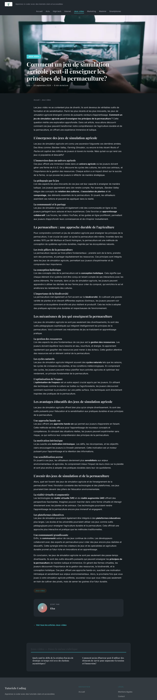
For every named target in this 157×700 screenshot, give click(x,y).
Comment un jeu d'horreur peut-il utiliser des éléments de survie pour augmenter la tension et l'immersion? (103, 661)
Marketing (91, 11)
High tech (57, 11)
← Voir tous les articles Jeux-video (50, 625)
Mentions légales (125, 692)
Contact (121, 696)
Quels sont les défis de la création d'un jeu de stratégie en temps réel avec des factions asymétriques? (52, 661)
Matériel (102, 11)
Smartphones (115, 11)
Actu (48, 11)
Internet (67, 11)
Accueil (39, 11)
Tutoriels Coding (15, 688)
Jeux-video (79, 11)
